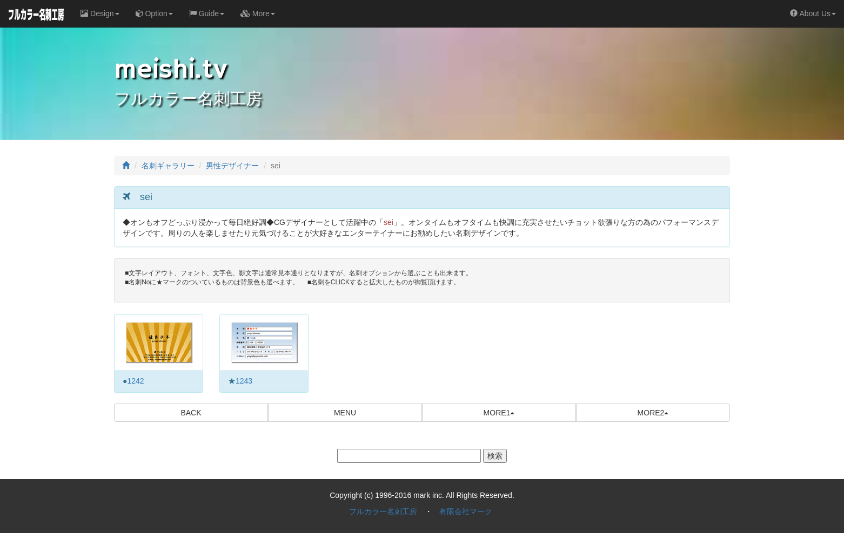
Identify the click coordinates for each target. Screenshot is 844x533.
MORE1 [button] (499, 412)
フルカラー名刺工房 (383, 511)
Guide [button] (206, 13)
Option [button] (154, 13)
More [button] (257, 13)
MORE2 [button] (653, 412)
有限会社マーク (465, 511)
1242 (135, 381)
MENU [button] (345, 412)
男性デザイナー (232, 165)
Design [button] (100, 13)
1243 (244, 381)
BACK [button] (190, 412)
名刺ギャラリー (168, 165)
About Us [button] (813, 13)
